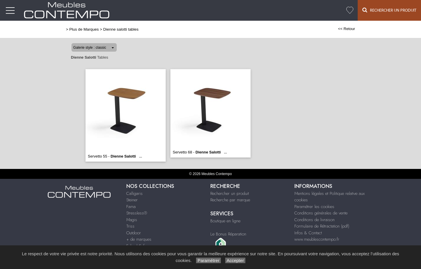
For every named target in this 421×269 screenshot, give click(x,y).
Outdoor (133, 233)
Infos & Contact (308, 233)
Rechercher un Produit (389, 10)
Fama (131, 206)
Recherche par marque (230, 200)
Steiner (132, 200)
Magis (131, 219)
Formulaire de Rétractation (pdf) (321, 226)
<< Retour (346, 29)
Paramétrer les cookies (314, 206)
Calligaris (134, 193)
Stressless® (136, 213)
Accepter (235, 260)
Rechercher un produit (229, 193)
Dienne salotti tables (121, 29)
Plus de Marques (84, 29)
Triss (130, 226)
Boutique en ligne (225, 221)
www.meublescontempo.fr (316, 239)
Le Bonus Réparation (228, 234)
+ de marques (138, 239)
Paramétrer (208, 260)
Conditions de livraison (314, 219)
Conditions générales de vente (320, 213)
